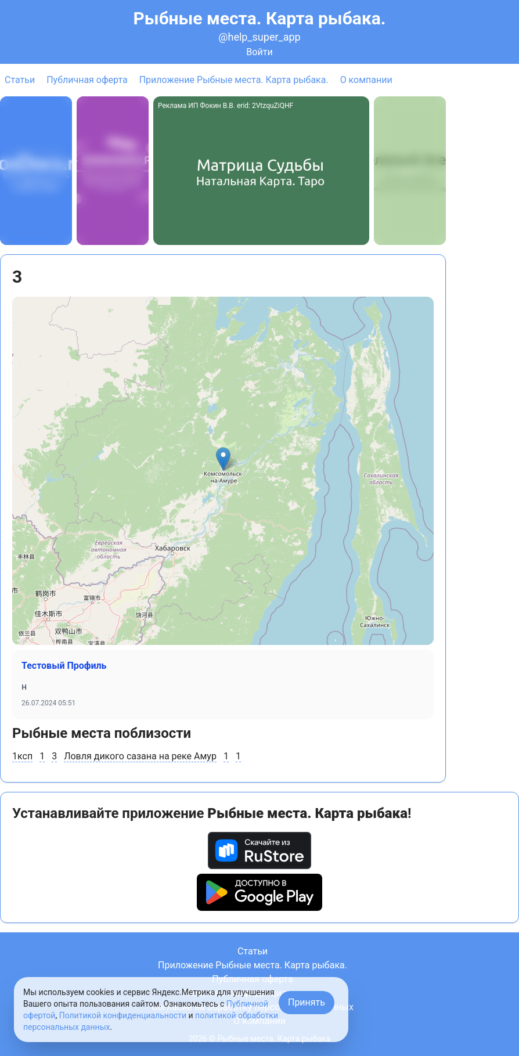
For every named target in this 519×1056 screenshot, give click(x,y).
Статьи (20, 79)
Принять (306, 1002)
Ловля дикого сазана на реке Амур (140, 756)
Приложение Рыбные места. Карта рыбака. (234, 79)
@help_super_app (259, 37)
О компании (366, 79)
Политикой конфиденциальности (122, 1015)
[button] (223, 459)
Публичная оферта (87, 79)
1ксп (22, 756)
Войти (259, 51)
